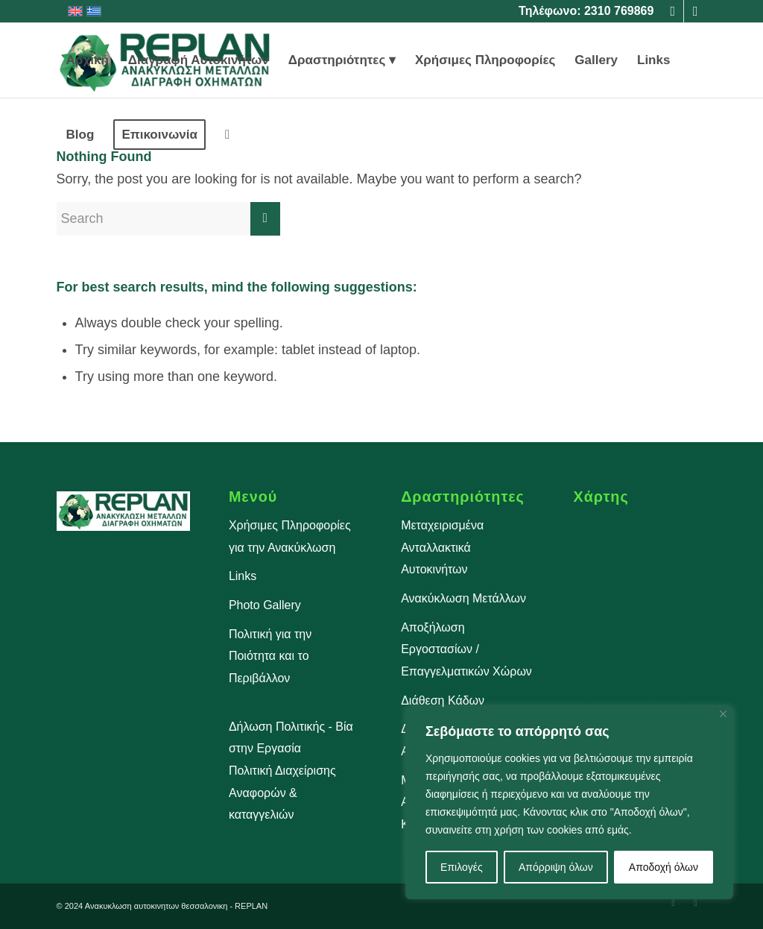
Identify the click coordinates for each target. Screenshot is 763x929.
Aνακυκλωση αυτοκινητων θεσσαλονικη (156, 905)
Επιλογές (461, 867)
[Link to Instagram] (695, 11)
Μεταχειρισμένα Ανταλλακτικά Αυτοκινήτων (442, 547)
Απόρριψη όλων (556, 867)
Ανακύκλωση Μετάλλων (463, 598)
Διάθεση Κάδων (442, 700)
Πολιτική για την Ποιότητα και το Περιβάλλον (270, 656)
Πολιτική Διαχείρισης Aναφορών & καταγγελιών (282, 792)
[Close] (723, 714)
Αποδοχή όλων (663, 867)
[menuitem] (87, 60)
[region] (569, 803)
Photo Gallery (265, 605)
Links (242, 576)
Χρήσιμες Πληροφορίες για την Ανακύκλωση (290, 536)
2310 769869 (618, 10)
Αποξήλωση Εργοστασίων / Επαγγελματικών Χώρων (466, 649)
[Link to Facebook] (672, 11)
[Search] (227, 135)
